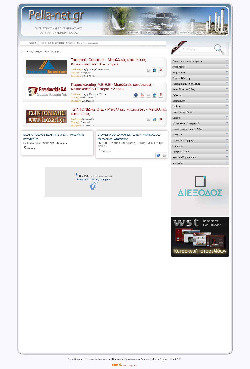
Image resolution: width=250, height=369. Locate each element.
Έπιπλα (176, 117)
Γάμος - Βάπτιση (181, 78)
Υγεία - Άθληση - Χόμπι (185, 157)
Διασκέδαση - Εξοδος (184, 89)
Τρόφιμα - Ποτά (181, 151)
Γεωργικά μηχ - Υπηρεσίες (186, 83)
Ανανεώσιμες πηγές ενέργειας (188, 61)
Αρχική (33, 42)
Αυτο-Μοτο (179, 66)
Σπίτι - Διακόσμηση (183, 140)
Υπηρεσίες (178, 162)
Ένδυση (177, 106)
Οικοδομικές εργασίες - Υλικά (56, 42)
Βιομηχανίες (179, 72)
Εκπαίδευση (179, 100)
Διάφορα (177, 95)
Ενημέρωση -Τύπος (183, 112)
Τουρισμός (178, 145)
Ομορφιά (177, 134)
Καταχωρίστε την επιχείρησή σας (93, 179)
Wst (136, 365)
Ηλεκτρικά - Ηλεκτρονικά (186, 123)
